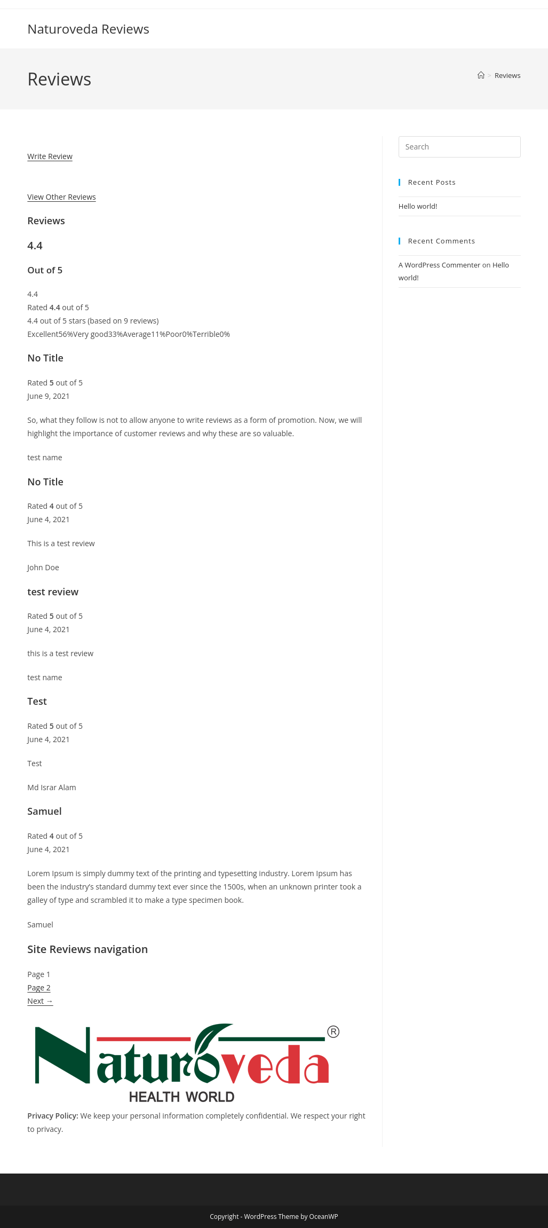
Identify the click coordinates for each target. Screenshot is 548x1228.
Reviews (508, 75)
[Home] (481, 75)
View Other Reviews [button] (61, 197)
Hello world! (418, 206)
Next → (40, 1001)
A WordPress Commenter (440, 265)
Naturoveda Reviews (88, 28)
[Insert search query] (460, 147)
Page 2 (38, 987)
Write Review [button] (49, 156)
